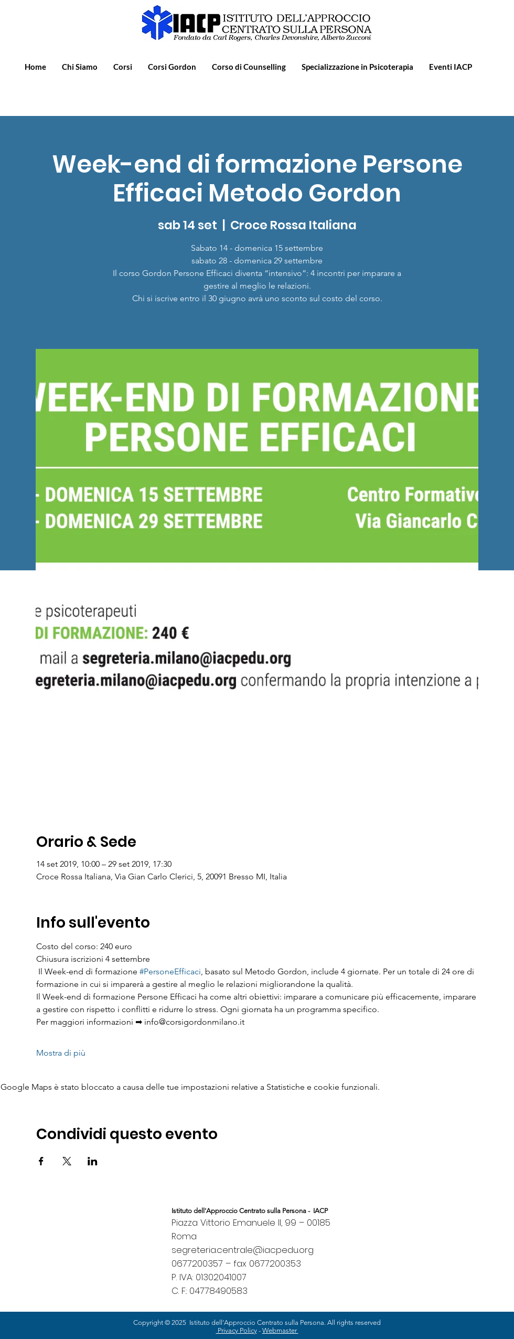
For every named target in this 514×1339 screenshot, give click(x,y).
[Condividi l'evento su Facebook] (41, 1161)
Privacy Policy (236, 1330)
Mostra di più (60, 1053)
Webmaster (280, 1330)
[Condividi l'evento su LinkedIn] (93, 1161)
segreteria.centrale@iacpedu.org (243, 1250)
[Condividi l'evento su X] (67, 1161)
